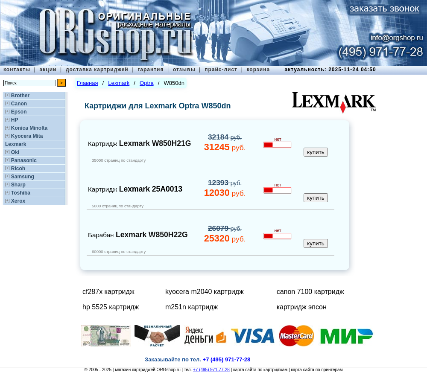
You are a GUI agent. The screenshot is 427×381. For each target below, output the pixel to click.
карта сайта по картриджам (260, 369)
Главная (87, 83)
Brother (20, 96)
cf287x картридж (108, 291)
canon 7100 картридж (310, 291)
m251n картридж (191, 307)
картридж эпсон (302, 307)
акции (48, 70)
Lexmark (15, 144)
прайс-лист (221, 70)
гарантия (150, 70)
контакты (16, 70)
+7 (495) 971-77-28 (211, 369)
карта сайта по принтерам (316, 369)
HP (14, 120)
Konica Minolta (29, 128)
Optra (147, 83)
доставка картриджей (97, 70)
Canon (19, 104)
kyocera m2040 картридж (204, 291)
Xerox (18, 201)
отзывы (184, 70)
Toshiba (20, 193)
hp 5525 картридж (110, 307)
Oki (15, 152)
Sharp (18, 185)
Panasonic (24, 160)
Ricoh (18, 169)
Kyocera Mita (27, 136)
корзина (258, 70)
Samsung (22, 177)
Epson (19, 112)
